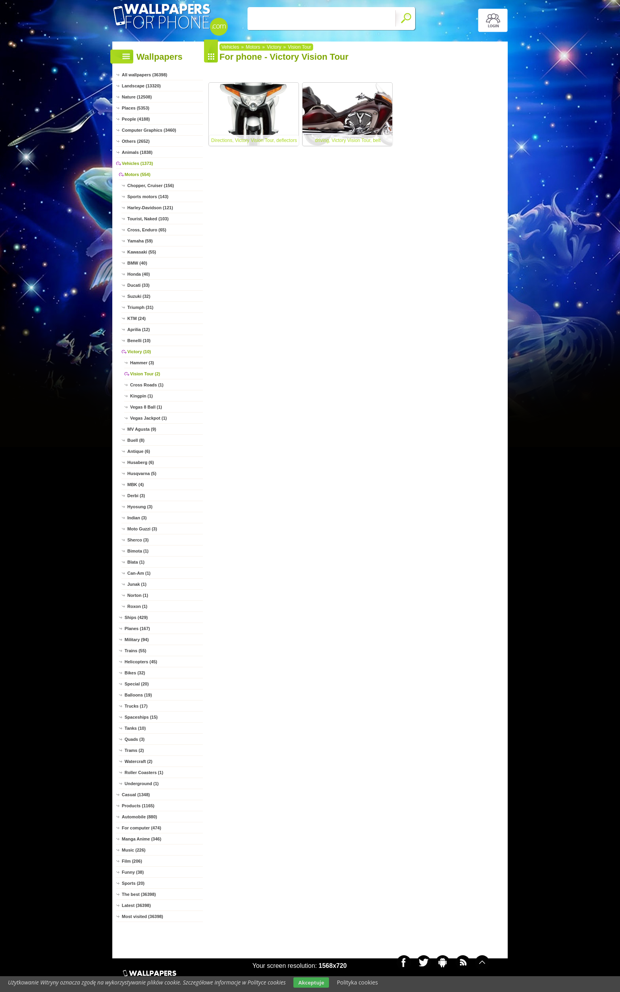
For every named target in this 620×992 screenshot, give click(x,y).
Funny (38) (133, 872)
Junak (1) (136, 584)
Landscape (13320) (141, 85)
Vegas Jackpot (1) (148, 418)
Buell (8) (135, 440)
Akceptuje (311, 982)
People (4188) (136, 119)
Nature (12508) (137, 97)
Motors (253, 47)
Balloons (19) (138, 695)
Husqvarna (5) (141, 473)
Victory (274, 47)
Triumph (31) (140, 307)
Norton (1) (137, 595)
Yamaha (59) (140, 241)
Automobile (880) (139, 816)
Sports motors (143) (147, 196)
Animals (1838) (137, 152)
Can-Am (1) (139, 573)
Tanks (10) (135, 728)
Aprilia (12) (138, 329)
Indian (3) (137, 517)
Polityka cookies (357, 982)
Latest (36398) (136, 905)
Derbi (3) (136, 495)
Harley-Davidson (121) (150, 207)
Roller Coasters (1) (144, 772)
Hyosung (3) (140, 506)
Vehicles (230, 47)
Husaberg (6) (140, 462)
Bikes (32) (135, 672)
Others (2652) (135, 141)
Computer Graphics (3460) (149, 130)
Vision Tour (299, 47)
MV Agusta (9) (141, 429)
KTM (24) (136, 318)
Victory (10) (139, 351)
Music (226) (134, 850)
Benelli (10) (139, 340)
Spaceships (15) (141, 717)
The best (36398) (139, 894)
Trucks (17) (136, 706)
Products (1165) (138, 805)
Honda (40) (138, 274)
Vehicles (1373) (137, 163)
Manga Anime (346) (141, 839)
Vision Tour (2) (145, 373)
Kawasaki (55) (141, 252)
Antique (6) (138, 451)
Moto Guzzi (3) (142, 528)
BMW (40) (137, 263)
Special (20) (137, 684)
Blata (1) (135, 562)
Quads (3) (135, 739)
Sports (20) (133, 883)
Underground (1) (142, 783)
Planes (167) (137, 628)
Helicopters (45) (141, 661)
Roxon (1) (137, 606)
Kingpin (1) (141, 396)
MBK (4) (135, 484)
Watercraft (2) (139, 761)
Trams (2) (134, 750)
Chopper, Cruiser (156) (150, 185)
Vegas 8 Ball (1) (146, 407)
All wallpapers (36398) (144, 74)
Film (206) (132, 861)
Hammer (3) (142, 362)
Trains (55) (135, 650)
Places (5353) (135, 108)
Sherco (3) (138, 540)
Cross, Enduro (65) (146, 229)
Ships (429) (136, 617)
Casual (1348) (136, 794)
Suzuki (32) (138, 296)
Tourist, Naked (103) (147, 218)
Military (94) (137, 639)
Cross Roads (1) (146, 384)
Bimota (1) (138, 551)
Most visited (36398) (142, 916)
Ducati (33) (138, 285)
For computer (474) (141, 827)
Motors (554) (137, 174)
